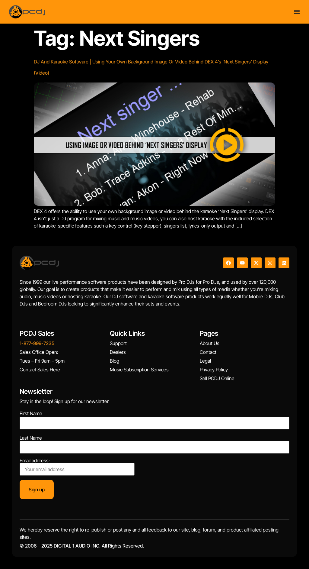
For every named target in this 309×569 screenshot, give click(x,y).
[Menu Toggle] (297, 11)
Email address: (77, 467)
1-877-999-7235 (37, 343)
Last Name (31, 437)
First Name (31, 413)
